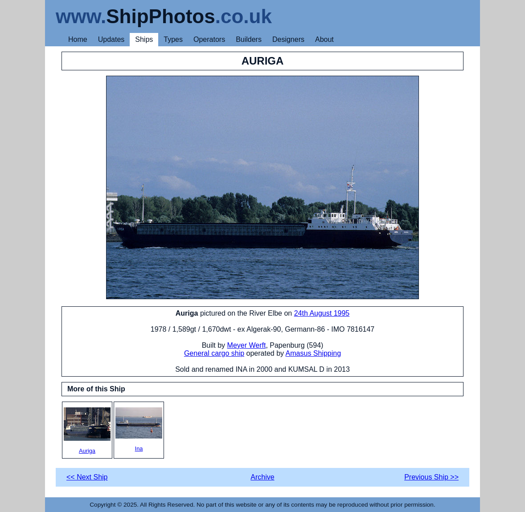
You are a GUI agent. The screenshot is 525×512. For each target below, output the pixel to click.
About (324, 39)
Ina (138, 429)
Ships (144, 39)
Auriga (87, 430)
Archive (262, 477)
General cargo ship (214, 353)
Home (77, 39)
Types (173, 39)
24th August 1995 (322, 313)
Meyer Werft (246, 345)
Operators (209, 39)
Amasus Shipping (313, 353)
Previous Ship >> (431, 477)
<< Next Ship (87, 477)
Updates (111, 39)
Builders (249, 39)
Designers (288, 39)
